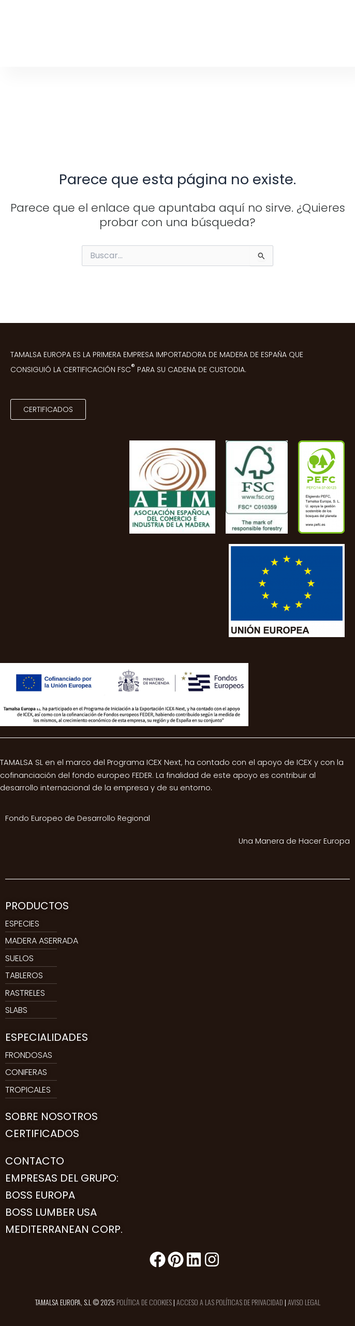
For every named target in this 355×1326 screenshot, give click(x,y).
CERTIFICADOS (42, 1133)
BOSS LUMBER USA (51, 1212)
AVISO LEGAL (304, 1301)
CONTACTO (34, 1161)
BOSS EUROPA (40, 1195)
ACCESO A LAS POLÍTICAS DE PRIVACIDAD (229, 1301)
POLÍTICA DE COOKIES (144, 1301)
